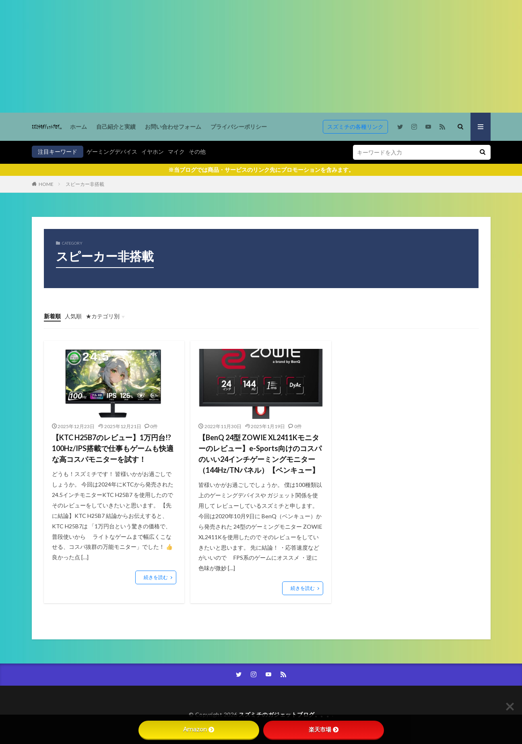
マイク (176, 151)
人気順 (73, 316)
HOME (46, 184)
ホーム (78, 126)
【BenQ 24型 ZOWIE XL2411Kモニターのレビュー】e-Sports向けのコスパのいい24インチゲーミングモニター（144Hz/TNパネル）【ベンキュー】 (260, 453)
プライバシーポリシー (238, 126)
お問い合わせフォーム (173, 126)
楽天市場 (323, 729)
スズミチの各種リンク (355, 126)
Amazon (198, 729)
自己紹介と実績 (116, 126)
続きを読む (156, 577)
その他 (197, 151)
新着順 (52, 316)
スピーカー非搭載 (85, 184)
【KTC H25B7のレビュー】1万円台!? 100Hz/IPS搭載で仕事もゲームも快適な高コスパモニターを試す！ (112, 448)
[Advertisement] (241, 56)
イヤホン (152, 151)
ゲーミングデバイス (112, 151)
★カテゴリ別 (103, 316)
